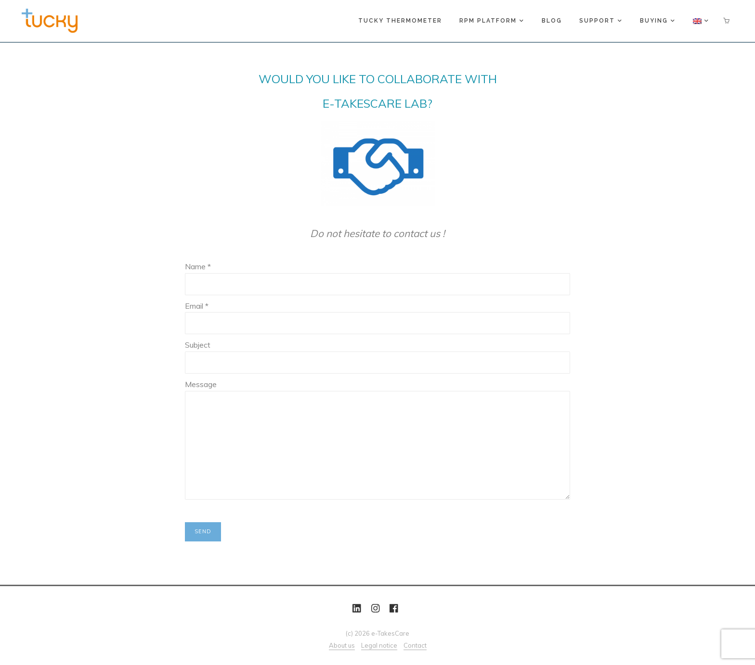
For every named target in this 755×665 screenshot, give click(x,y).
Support (600, 20)
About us (342, 645)
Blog (552, 20)
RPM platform (491, 20)
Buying (657, 20)
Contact (415, 645)
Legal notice (379, 645)
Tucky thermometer (400, 20)
